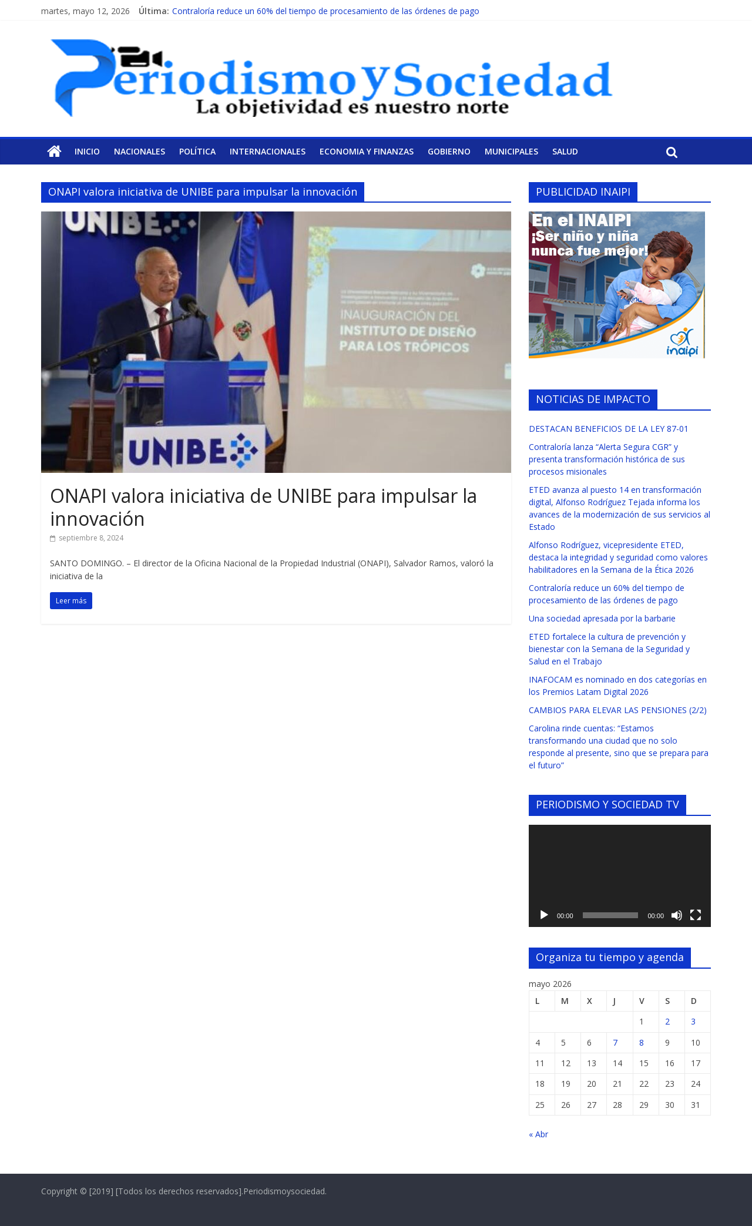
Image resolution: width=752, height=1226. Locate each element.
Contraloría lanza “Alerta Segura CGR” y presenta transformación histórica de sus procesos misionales (607, 459)
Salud (565, 151)
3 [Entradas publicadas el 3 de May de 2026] (693, 1021)
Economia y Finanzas (367, 151)
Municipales (511, 151)
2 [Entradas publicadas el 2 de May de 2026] (667, 1021)
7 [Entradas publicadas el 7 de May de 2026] (615, 1042)
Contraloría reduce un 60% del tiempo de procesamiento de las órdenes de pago (325, 10)
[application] (620, 876)
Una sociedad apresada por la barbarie (602, 618)
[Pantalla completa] (695, 915)
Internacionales (268, 151)
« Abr (538, 1134)
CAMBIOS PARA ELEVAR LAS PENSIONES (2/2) (618, 710)
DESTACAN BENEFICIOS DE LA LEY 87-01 (609, 428)
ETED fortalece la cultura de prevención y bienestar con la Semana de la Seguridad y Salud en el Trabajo (609, 649)
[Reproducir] (544, 915)
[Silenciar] (677, 915)
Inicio (87, 151)
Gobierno (449, 151)
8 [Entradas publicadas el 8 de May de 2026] (641, 1042)
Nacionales (139, 151)
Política (197, 151)
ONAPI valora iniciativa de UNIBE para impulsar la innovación (263, 506)
